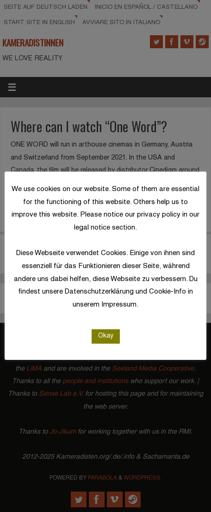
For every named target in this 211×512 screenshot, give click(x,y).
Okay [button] (105, 336)
